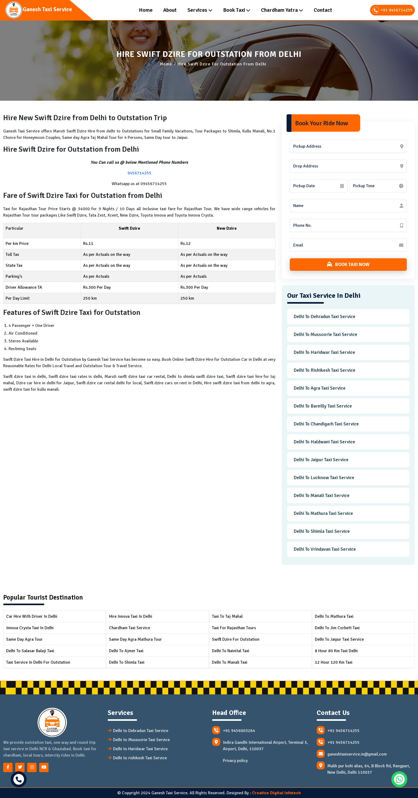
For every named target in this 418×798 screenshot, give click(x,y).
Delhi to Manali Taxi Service (321, 495)
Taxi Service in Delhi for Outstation (38, 662)
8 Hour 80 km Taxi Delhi (336, 651)
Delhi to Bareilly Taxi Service (323, 406)
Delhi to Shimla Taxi (126, 662)
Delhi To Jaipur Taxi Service (339, 639)
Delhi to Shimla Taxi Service (322, 531)
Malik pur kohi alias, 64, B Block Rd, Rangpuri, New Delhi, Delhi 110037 (363, 768)
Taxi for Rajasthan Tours (234, 628)
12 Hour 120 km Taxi (333, 662)
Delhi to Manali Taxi (229, 662)
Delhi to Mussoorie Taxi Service (325, 334)
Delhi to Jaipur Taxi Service (321, 460)
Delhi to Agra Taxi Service (319, 388)
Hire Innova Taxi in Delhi (130, 616)
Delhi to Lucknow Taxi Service (324, 477)
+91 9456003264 (233, 730)
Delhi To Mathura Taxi (334, 616)
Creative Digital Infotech (276, 793)
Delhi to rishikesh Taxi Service (140, 758)
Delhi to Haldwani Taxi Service (324, 442)
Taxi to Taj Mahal (227, 616)
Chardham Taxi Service (129, 628)
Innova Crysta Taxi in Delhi (30, 628)
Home (166, 64)
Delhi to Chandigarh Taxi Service (326, 424)
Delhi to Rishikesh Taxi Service (324, 370)
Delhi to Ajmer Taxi (126, 651)
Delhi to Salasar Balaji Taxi (30, 651)
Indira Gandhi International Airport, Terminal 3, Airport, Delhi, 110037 (260, 745)
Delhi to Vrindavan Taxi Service (325, 549)
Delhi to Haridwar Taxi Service (324, 352)
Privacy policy (235, 760)
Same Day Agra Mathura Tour (135, 639)
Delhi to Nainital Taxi (230, 651)
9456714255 (139, 173)
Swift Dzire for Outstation (235, 639)
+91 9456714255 (392, 10)
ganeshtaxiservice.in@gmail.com (352, 754)
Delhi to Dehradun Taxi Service (324, 316)
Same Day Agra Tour (24, 639)
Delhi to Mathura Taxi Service (323, 513)
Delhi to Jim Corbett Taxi (337, 628)
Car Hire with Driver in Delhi (31, 616)
